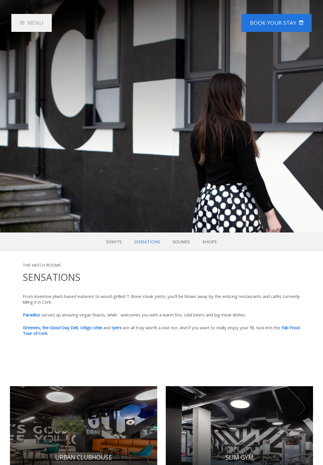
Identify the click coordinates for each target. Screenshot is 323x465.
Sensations (147, 241)
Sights (114, 241)
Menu (35, 22)
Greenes (31, 327)
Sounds (181, 241)
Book (273, 22)
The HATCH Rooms (161, 29)
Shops (209, 241)
